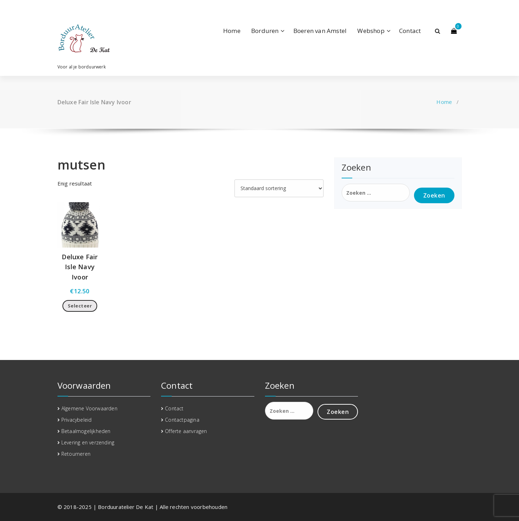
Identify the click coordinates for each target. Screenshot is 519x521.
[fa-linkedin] (69, 8)
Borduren (265, 31)
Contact (410, 31)
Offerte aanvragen (186, 431)
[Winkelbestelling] (279, 188)
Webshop (370, 31)
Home (232, 31)
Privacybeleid (76, 419)
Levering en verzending (87, 442)
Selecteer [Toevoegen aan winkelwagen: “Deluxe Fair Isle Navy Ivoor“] (80, 306)
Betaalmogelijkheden (86, 431)
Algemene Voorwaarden (89, 408)
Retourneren (75, 453)
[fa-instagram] (80, 8)
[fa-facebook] (58, 8)
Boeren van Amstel (320, 31)
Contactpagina (182, 419)
